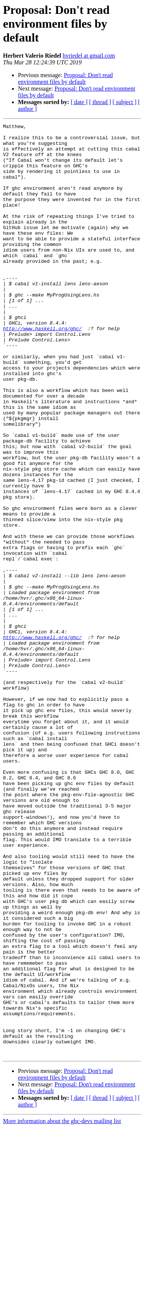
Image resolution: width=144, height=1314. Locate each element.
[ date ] (79, 102)
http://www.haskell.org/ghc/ (42, 369)
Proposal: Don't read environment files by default (65, 78)
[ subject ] (125, 102)
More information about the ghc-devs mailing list (62, 1307)
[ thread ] (100, 102)
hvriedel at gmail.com (89, 55)
